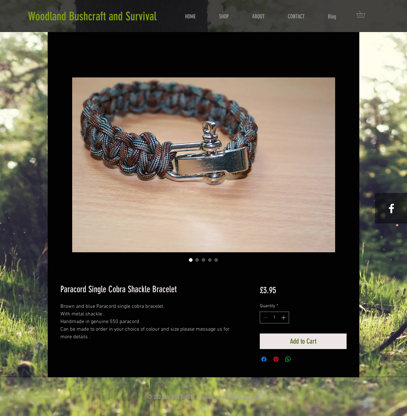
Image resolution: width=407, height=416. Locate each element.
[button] (364, 14)
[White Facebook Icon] (391, 208)
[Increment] (284, 317)
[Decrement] (265, 317)
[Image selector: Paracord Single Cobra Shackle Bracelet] (191, 260)
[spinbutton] (274, 317)
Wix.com (251, 396)
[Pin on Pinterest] (276, 359)
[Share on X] (300, 359)
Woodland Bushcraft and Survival (92, 16)
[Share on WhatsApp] (288, 359)
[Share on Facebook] (264, 359)
